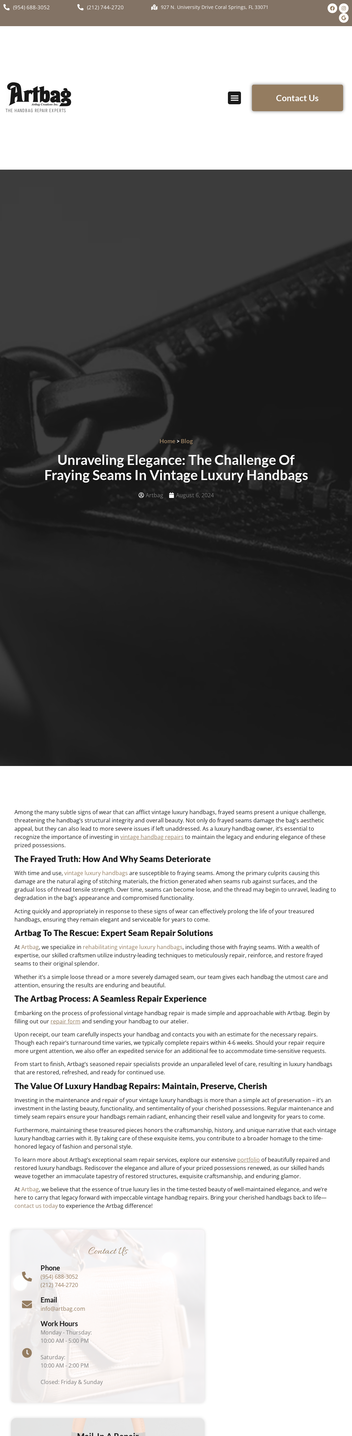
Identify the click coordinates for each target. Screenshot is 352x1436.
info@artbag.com (63, 1308)
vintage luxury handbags (96, 873)
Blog (187, 441)
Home (167, 441)
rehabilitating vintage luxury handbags (133, 947)
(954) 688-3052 (59, 1276)
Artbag (30, 947)
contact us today (36, 1206)
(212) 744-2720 (59, 1285)
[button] (234, 98)
